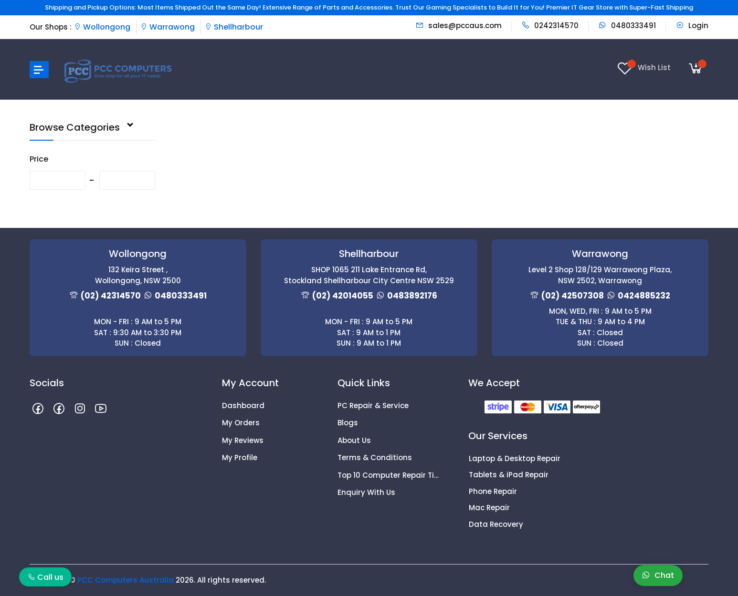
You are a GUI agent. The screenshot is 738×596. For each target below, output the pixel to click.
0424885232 (644, 295)
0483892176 (412, 295)
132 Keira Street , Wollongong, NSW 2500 (138, 275)
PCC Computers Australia (125, 580)
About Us (354, 440)
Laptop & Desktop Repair (514, 458)
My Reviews (243, 440)
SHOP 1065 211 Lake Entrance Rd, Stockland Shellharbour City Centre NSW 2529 (369, 275)
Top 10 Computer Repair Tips (388, 475)
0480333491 (627, 26)
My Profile (239, 457)
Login (691, 26)
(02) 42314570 (111, 295)
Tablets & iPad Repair (508, 475)
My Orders (241, 423)
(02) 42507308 (572, 295)
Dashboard (243, 406)
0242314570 (550, 26)
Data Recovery (496, 524)
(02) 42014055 (342, 295)
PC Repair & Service (373, 406)
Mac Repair (489, 508)
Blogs (347, 423)
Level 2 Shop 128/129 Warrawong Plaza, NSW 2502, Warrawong (600, 275)
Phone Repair (493, 491)
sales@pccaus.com (458, 26)
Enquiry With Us (366, 492)
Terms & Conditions (374, 457)
